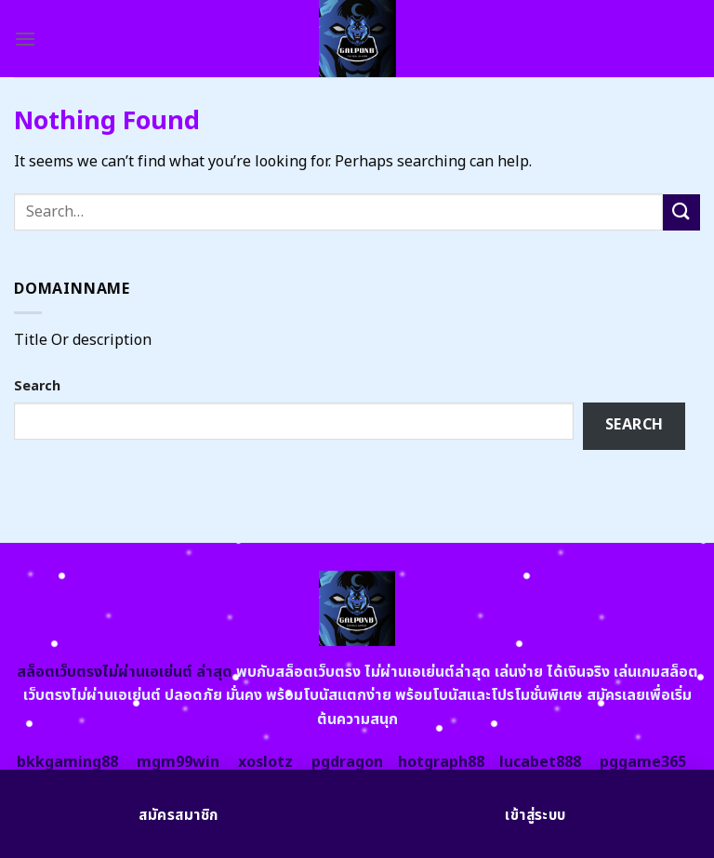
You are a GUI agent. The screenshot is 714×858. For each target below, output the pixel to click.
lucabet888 (540, 762)
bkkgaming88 (67, 762)
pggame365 (643, 762)
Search (37, 386)
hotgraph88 (441, 762)
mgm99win (178, 762)
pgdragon (347, 762)
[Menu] (25, 38)
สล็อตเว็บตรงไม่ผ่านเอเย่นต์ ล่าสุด (124, 672)
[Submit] (681, 212)
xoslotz (265, 762)
